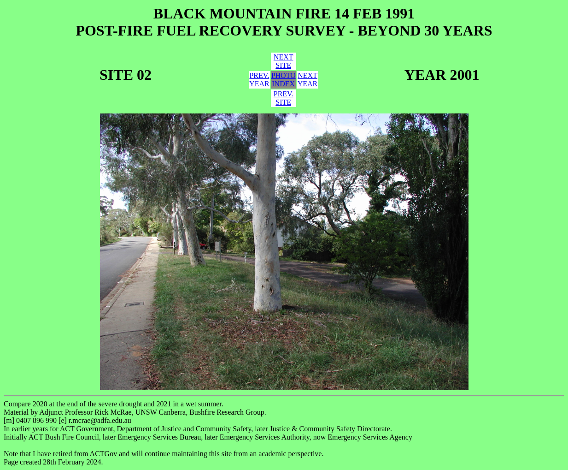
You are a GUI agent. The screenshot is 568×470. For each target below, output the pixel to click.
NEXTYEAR (308, 79)
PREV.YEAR (259, 79)
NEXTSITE (283, 61)
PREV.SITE (283, 98)
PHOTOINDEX (283, 79)
